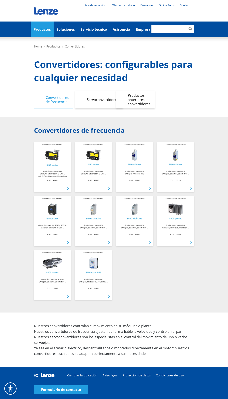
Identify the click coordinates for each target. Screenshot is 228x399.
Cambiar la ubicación (82, 375)
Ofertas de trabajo (123, 5)
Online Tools (166, 5)
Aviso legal (110, 375)
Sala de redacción (95, 5)
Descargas (146, 5)
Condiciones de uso (170, 375)
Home (38, 46)
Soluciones (66, 29)
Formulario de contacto (61, 389)
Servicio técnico (94, 29)
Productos (42, 29)
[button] (10, 388)
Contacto (185, 5)
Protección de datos (137, 375)
